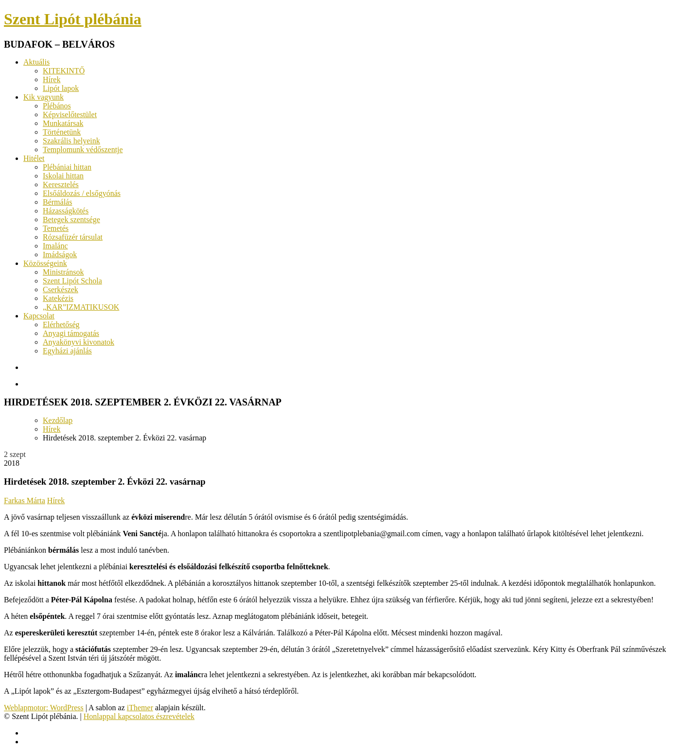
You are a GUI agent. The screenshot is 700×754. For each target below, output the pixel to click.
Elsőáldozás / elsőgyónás (82, 193)
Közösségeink (45, 263)
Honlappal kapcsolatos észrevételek (139, 716)
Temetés (56, 228)
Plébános (57, 106)
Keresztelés (61, 184)
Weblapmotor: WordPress (44, 707)
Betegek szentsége (71, 219)
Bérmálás (57, 202)
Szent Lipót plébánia (72, 19)
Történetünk (62, 132)
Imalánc (55, 246)
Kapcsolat (38, 316)
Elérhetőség (61, 324)
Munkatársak (63, 123)
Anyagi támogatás (71, 333)
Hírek (51, 79)
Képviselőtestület (70, 114)
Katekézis (58, 298)
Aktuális (36, 62)
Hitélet (34, 158)
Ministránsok (63, 272)
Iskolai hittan (63, 176)
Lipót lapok (61, 88)
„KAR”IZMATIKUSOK (81, 307)
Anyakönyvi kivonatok (78, 342)
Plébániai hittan (67, 167)
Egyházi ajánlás (67, 351)
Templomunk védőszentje (83, 149)
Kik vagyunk (43, 97)
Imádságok (60, 254)
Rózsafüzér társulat (73, 237)
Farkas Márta (24, 500)
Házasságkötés (65, 211)
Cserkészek (60, 289)
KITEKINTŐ (64, 71)
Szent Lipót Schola (72, 281)
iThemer (140, 707)
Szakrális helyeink (71, 141)
